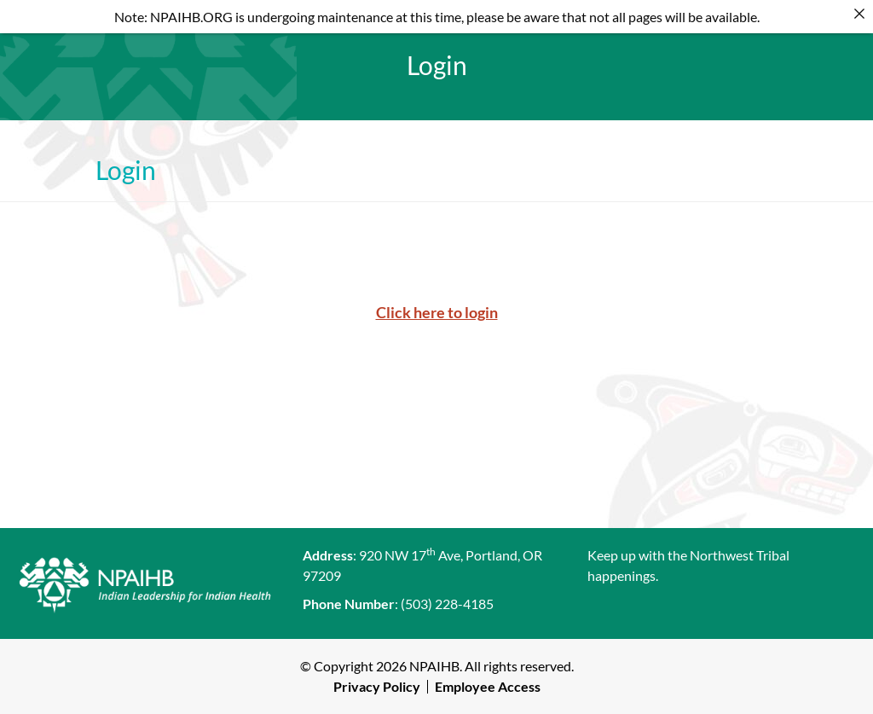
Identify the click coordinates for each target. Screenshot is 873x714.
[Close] (859, 13)
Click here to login (437, 312)
